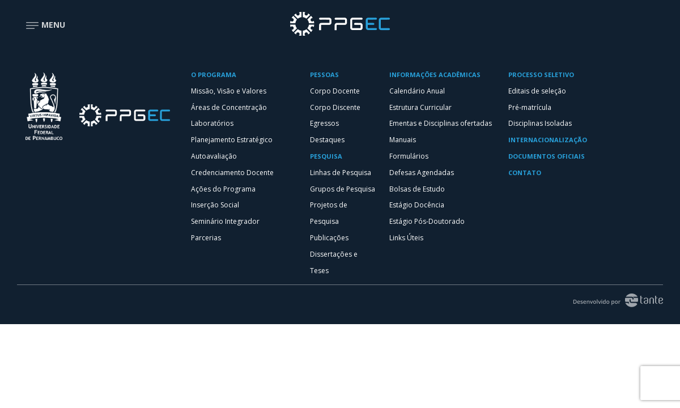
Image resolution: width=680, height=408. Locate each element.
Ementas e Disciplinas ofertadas (440, 123)
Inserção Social (215, 205)
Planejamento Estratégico (232, 139)
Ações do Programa (223, 189)
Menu (45, 24)
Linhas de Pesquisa (340, 172)
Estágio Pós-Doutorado (427, 221)
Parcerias (206, 238)
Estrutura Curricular (420, 107)
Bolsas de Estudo (417, 189)
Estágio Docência (416, 205)
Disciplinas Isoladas (540, 123)
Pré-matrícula (529, 107)
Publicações (329, 238)
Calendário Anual (417, 91)
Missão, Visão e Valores (228, 91)
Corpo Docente (335, 91)
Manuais (402, 139)
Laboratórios (212, 123)
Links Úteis (406, 238)
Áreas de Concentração (229, 107)
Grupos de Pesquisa (342, 189)
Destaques (327, 139)
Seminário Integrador (225, 221)
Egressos (324, 123)
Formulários (408, 156)
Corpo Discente (335, 107)
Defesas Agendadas (421, 172)
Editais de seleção (537, 91)
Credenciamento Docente (232, 172)
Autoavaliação (214, 156)
